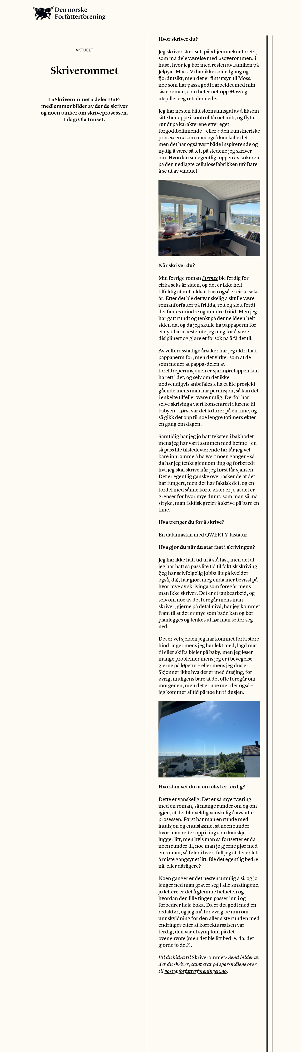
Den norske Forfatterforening (69, 13)
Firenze (210, 278)
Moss (235, 91)
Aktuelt (84, 49)
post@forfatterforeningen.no (195, 971)
